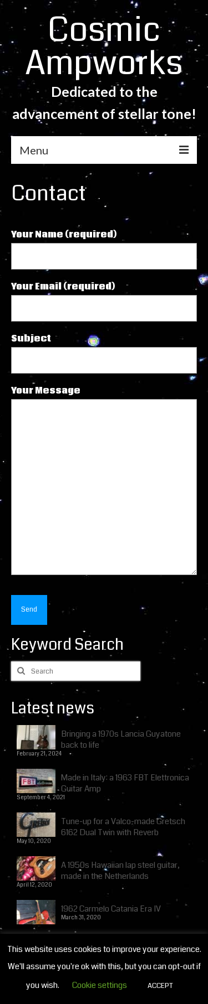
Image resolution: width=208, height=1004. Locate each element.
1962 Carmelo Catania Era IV (111, 908)
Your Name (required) (104, 245)
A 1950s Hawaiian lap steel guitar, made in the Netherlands (120, 870)
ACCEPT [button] (160, 986)
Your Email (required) (104, 297)
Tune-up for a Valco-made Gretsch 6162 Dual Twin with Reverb (123, 826)
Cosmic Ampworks (104, 47)
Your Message (104, 399)
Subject (104, 349)
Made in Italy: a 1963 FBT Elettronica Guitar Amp (125, 783)
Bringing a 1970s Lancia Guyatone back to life (121, 739)
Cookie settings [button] (99, 985)
